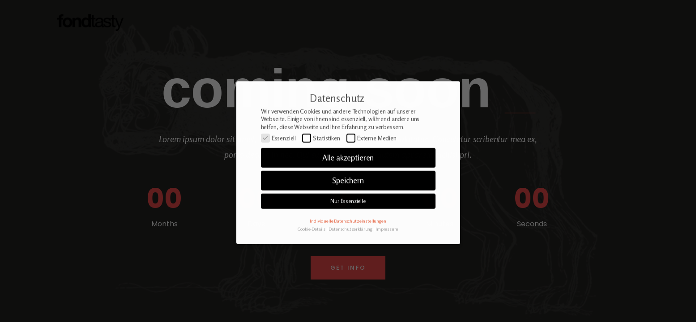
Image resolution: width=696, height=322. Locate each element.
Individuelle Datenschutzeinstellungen (348, 235)
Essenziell (278, 153)
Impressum (387, 244)
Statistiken (321, 153)
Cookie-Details (311, 244)
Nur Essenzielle (348, 216)
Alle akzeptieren (348, 173)
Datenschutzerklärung (350, 244)
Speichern (348, 195)
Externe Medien (371, 153)
